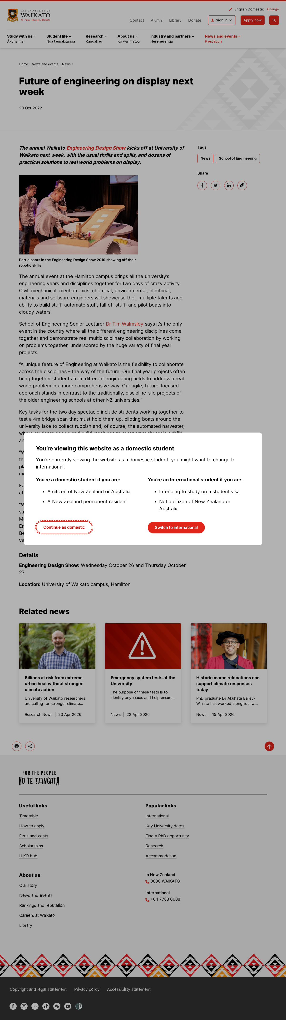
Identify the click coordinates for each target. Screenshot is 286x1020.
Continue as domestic (64, 527)
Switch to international (176, 527)
